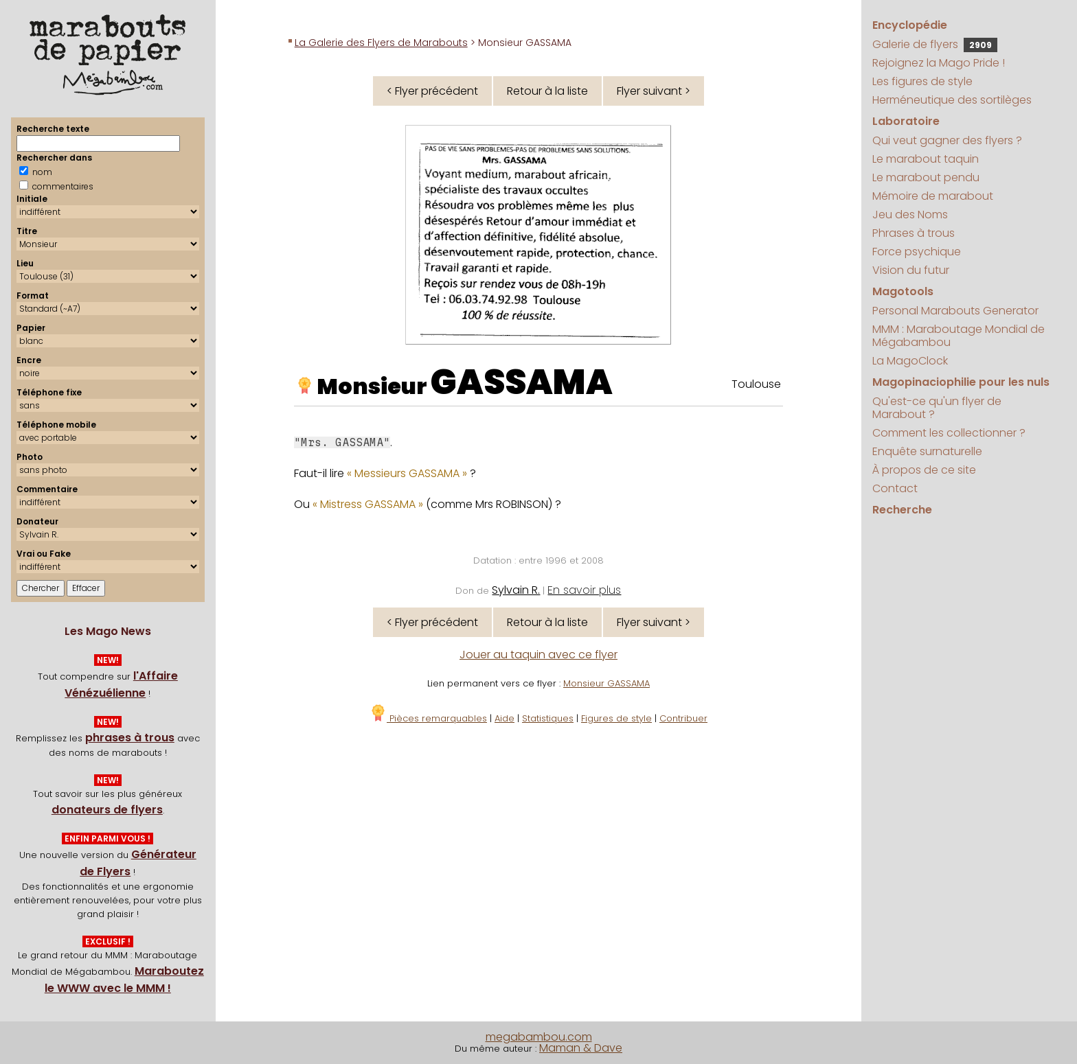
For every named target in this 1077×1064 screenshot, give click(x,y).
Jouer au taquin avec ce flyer (538, 654)
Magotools (902, 291)
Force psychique (916, 251)
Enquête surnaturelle (927, 451)
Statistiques (548, 718)
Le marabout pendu (925, 177)
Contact (895, 488)
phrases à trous (129, 737)
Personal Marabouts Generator (955, 311)
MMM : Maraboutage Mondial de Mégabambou (958, 335)
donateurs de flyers (107, 810)
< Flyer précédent (432, 91)
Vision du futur (910, 270)
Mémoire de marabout (932, 196)
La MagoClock (910, 361)
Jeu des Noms (910, 214)
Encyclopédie (909, 25)
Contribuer (683, 718)
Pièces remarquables (428, 718)
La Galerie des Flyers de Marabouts (381, 42)
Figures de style (616, 718)
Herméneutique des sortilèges (952, 100)
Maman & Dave (580, 1048)
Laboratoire (906, 121)
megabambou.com (539, 1037)
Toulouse (756, 384)
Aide (504, 718)
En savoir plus (584, 590)
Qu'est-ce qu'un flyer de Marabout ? (936, 407)
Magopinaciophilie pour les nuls (961, 382)
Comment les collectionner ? (948, 433)
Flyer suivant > (653, 91)
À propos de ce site (924, 470)
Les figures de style (922, 81)
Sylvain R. (516, 590)
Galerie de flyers (934, 44)
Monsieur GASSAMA (606, 683)
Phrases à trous (913, 233)
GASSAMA (522, 382)
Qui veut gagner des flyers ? (947, 140)
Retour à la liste (547, 91)
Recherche (902, 510)
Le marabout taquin (925, 159)
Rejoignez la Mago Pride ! (938, 63)
